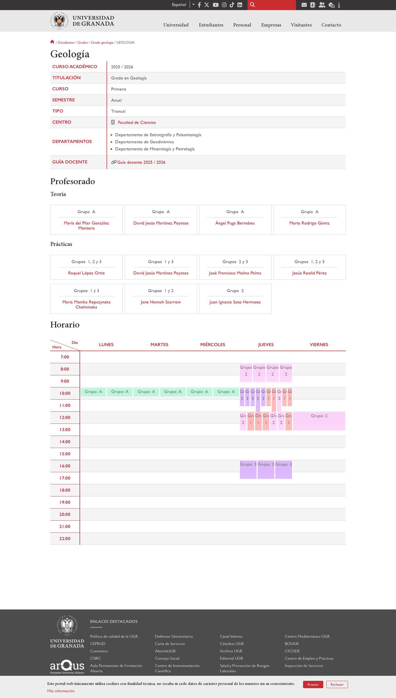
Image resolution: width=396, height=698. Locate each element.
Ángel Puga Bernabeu (235, 223)
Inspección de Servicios (304, 665)
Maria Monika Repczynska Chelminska (86, 304)
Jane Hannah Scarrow (161, 301)
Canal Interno (231, 636)
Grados (83, 42)
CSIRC (95, 658)
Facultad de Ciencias (137, 122)
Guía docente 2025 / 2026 (141, 162)
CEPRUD (97, 643)
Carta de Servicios (170, 643)
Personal (242, 25)
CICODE (292, 651)
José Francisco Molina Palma (235, 272)
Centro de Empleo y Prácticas (309, 658)
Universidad (176, 25)
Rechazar (337, 684)
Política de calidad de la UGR (114, 636)
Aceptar (313, 684)
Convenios (99, 651)
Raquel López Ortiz (86, 272)
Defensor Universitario (174, 636)
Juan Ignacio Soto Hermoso (235, 301)
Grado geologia (102, 42)
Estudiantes (211, 25)
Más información (61, 690)
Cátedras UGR (232, 643)
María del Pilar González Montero (86, 225)
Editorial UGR (231, 658)
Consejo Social (167, 658)
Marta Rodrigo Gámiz (309, 223)
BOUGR (292, 643)
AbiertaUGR (165, 651)
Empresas (271, 25)
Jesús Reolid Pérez (309, 272)
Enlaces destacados (114, 621)
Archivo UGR (231, 651)
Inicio (52, 42)
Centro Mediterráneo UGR (307, 636)
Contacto (331, 25)
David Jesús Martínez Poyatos (160, 223)
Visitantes (301, 25)
